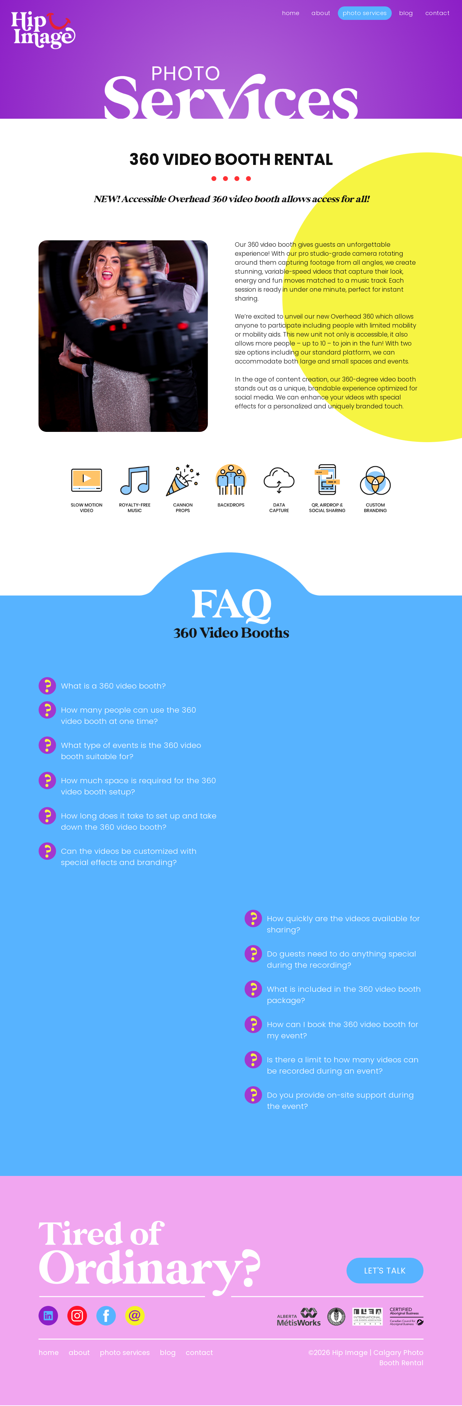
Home (290, 13)
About (321, 13)
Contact (437, 13)
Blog (406, 13)
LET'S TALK (383, 1271)
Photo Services (365, 13)
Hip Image (350, 1353)
